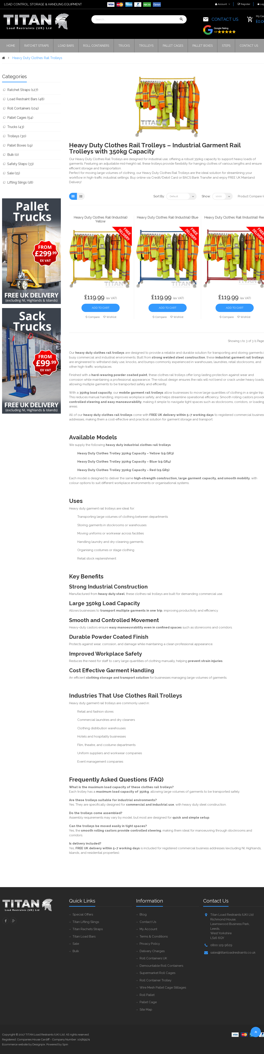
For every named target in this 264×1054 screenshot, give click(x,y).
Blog (143, 914)
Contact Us (148, 922)
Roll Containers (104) (23, 108)
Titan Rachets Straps (88, 929)
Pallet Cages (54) (20, 118)
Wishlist (109, 317)
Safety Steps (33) (20, 164)
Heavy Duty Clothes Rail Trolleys (37, 58)
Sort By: (159, 196)
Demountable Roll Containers (161, 966)
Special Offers (83, 914)
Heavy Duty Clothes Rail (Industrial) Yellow (100, 219)
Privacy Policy (150, 944)
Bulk (76, 951)
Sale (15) (13, 173)
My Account (148, 929)
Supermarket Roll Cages (157, 973)
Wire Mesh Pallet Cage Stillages (163, 987)
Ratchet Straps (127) (22, 90)
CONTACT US (225, 19)
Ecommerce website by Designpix (23, 1044)
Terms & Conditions (154, 936)
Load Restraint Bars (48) (25, 99)
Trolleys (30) (16, 136)
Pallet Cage (148, 1002)
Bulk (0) (13, 155)
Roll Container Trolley (155, 980)
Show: (206, 196)
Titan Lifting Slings (86, 922)
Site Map (146, 1009)
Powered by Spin (57, 1044)
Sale (76, 944)
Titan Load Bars (84, 936)
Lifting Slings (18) (20, 182)
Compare (93, 317)
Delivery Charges (152, 951)
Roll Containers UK (153, 958)
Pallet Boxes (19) (20, 145)
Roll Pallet (147, 995)
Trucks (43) (15, 127)
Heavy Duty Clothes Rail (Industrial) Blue (167, 217)
